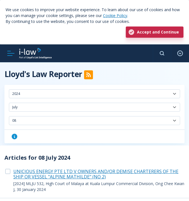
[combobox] (94, 93)
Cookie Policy (115, 15)
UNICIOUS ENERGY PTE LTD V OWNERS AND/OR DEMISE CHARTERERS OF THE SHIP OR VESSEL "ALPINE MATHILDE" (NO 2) (95, 174)
